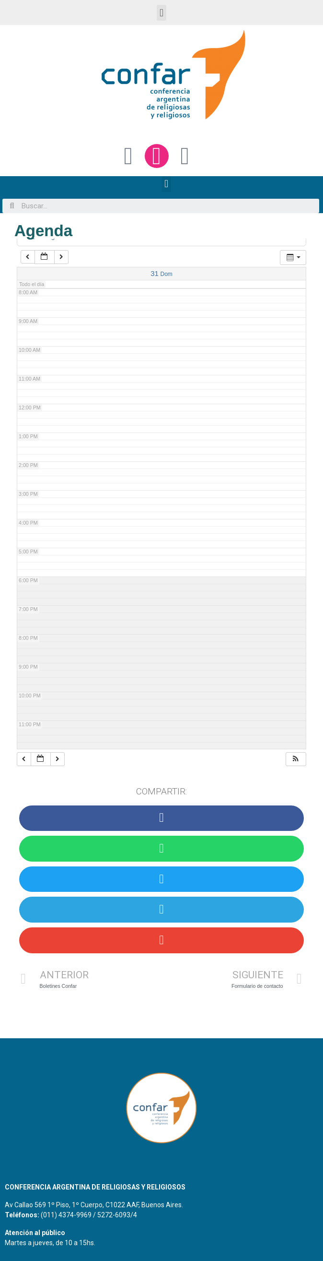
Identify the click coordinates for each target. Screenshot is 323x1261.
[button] (161, 13)
